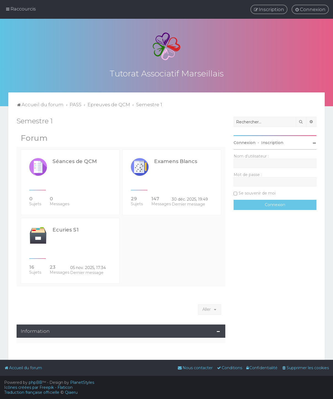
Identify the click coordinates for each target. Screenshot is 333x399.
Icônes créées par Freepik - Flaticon (38, 387)
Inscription (272, 142)
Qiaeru (71, 392)
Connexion (244, 142)
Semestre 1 (35, 120)
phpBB (35, 382)
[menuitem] (310, 9)
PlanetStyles (82, 382)
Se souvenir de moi (257, 192)
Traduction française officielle (31, 392)
